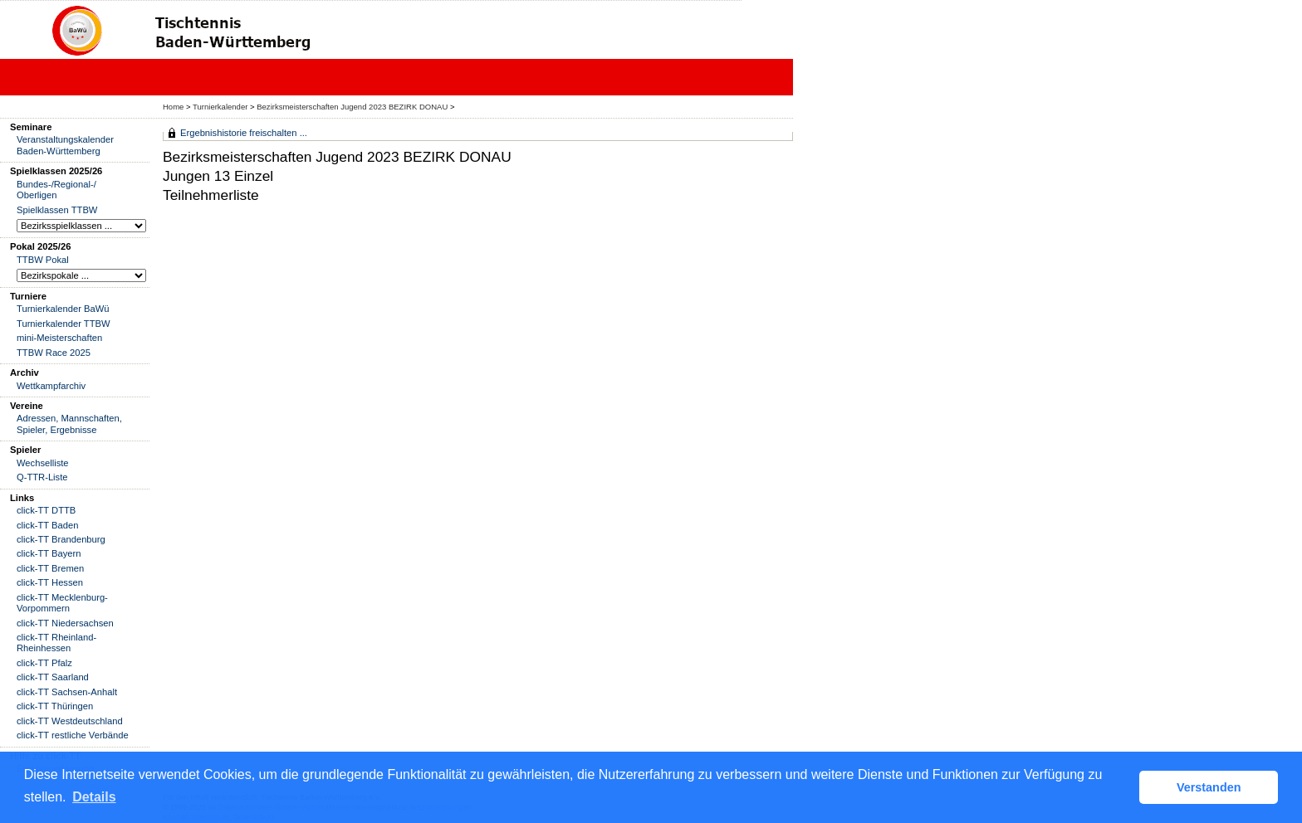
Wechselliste (43, 463)
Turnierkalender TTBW (63, 324)
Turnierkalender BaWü (63, 309)
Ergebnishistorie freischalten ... (243, 133)
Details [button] (93, 797)
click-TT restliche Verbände (73, 735)
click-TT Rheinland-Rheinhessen (56, 642)
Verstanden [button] (1209, 787)
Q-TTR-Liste (42, 477)
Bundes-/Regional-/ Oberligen (56, 189)
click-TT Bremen (50, 568)
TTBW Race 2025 (54, 353)
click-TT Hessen (50, 582)
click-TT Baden (47, 525)
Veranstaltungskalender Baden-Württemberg (65, 144)
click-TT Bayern (49, 553)
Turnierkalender (220, 106)
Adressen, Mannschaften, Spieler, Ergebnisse (69, 423)
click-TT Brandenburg (61, 539)
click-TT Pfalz (44, 663)
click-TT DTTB (46, 510)
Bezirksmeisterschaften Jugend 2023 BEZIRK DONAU (352, 106)
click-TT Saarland (53, 677)
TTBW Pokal (43, 260)
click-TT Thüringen (55, 706)
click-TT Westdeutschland (70, 721)
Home (173, 106)
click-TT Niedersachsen (65, 623)
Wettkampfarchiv (51, 386)
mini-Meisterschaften (59, 338)
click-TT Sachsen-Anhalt (67, 692)
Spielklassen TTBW (57, 210)
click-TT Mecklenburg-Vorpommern (62, 602)
